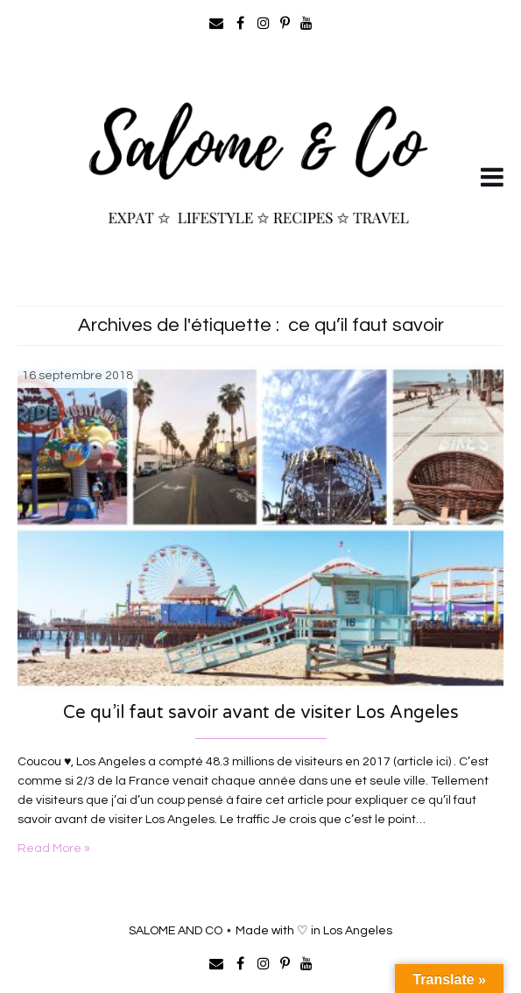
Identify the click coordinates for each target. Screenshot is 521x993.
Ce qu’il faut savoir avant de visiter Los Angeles (261, 712)
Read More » (54, 848)
